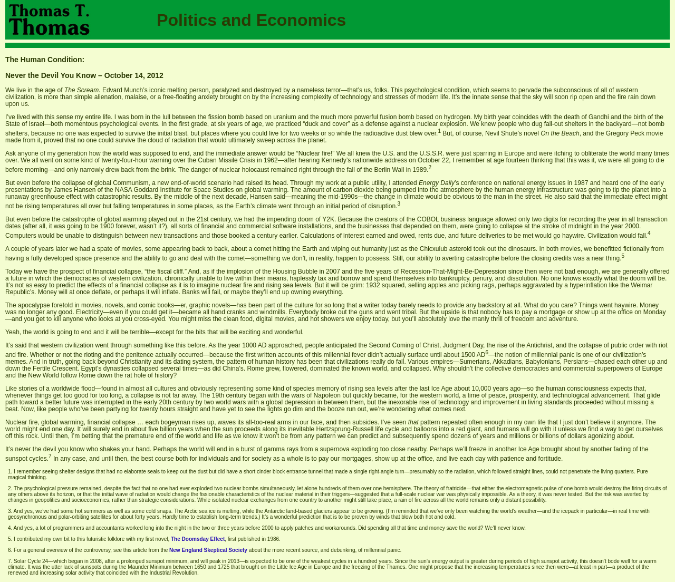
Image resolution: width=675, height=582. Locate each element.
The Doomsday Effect (198, 539)
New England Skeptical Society (208, 550)
